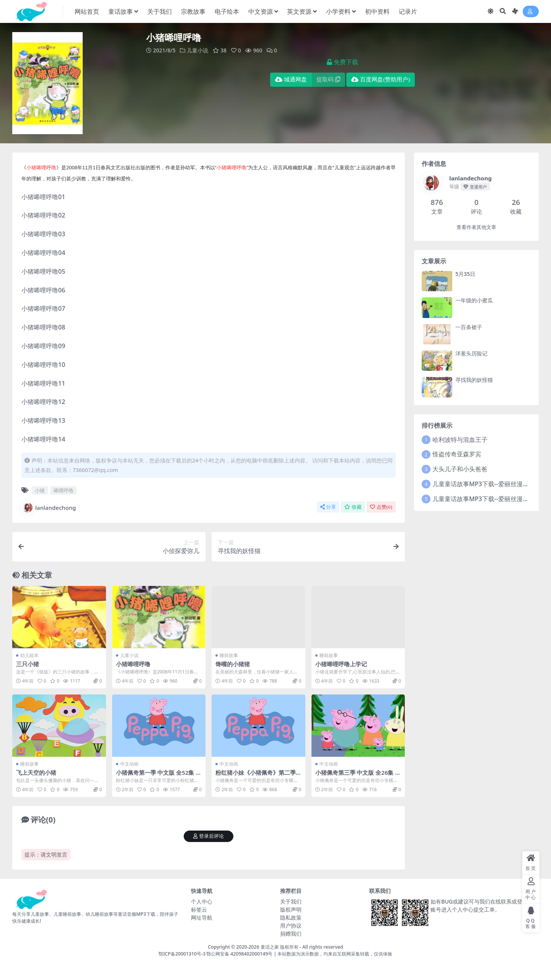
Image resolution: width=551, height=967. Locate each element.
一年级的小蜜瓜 (474, 300)
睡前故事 (229, 655)
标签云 (199, 909)
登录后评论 (208, 836)
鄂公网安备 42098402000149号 (239, 954)
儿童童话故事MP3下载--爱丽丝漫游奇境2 (488, 499)
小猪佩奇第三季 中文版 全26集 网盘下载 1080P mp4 (358, 776)
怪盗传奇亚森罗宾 (456, 454)
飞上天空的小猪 (36, 772)
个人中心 (201, 901)
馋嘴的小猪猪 (232, 664)
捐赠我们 (291, 933)
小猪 (40, 490)
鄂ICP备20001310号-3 (181, 954)
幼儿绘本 (29, 655)
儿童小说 (197, 50)
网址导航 (201, 917)
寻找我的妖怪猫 (474, 379)
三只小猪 (27, 664)
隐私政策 (291, 917)
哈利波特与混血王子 (459, 439)
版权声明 (291, 909)
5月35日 (465, 273)
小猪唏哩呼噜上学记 (341, 664)
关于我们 (291, 901)
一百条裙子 (468, 327)
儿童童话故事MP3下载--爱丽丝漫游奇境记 (489, 484)
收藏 (353, 507)
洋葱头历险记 (471, 353)
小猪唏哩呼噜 (133, 664)
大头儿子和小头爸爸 (459, 469)
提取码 (328, 79)
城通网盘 (291, 79)
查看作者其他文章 (476, 227)
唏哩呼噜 (63, 490)
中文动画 (129, 764)
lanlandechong (48, 507)
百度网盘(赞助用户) (380, 79)
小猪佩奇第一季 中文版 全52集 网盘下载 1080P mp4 (159, 776)
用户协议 (291, 925)
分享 (328, 507)
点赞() (381, 507)
